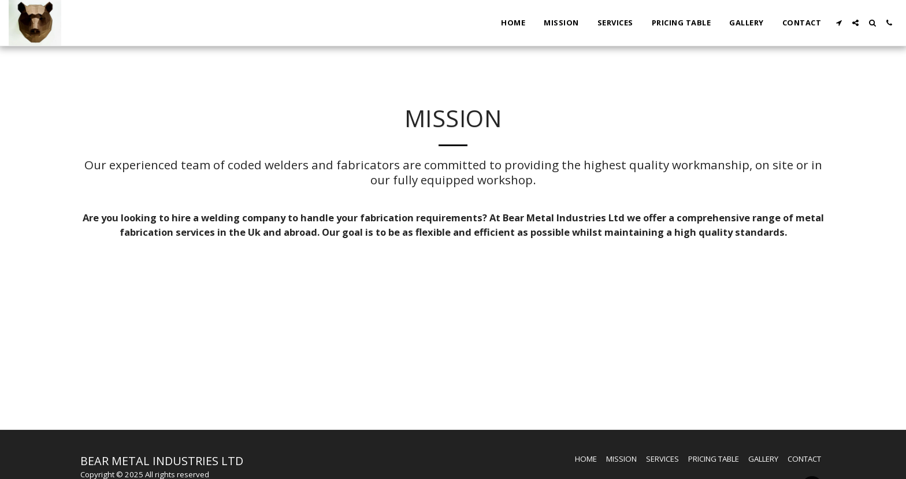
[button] (838, 23)
